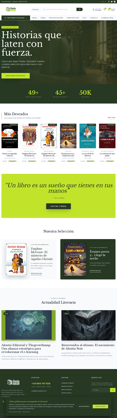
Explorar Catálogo (15, 18)
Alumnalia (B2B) (107, 18)
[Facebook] (109, 2)
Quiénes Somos (66, 393)
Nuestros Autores (56, 18)
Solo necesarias (84, 406)
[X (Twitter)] (112, 2)
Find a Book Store (6, 1)
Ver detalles (36, 273)
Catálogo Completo (67, 383)
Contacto (94, 18)
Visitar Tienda (58, 206)
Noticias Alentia (66, 389)
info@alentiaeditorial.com (39, 391)
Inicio (34, 18)
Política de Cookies (15, 411)
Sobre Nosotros (73, 18)
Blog (84, 18)
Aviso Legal (26, 411)
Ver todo (112, 117)
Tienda (42, 18)
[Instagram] (115, 2)
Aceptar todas (100, 406)
